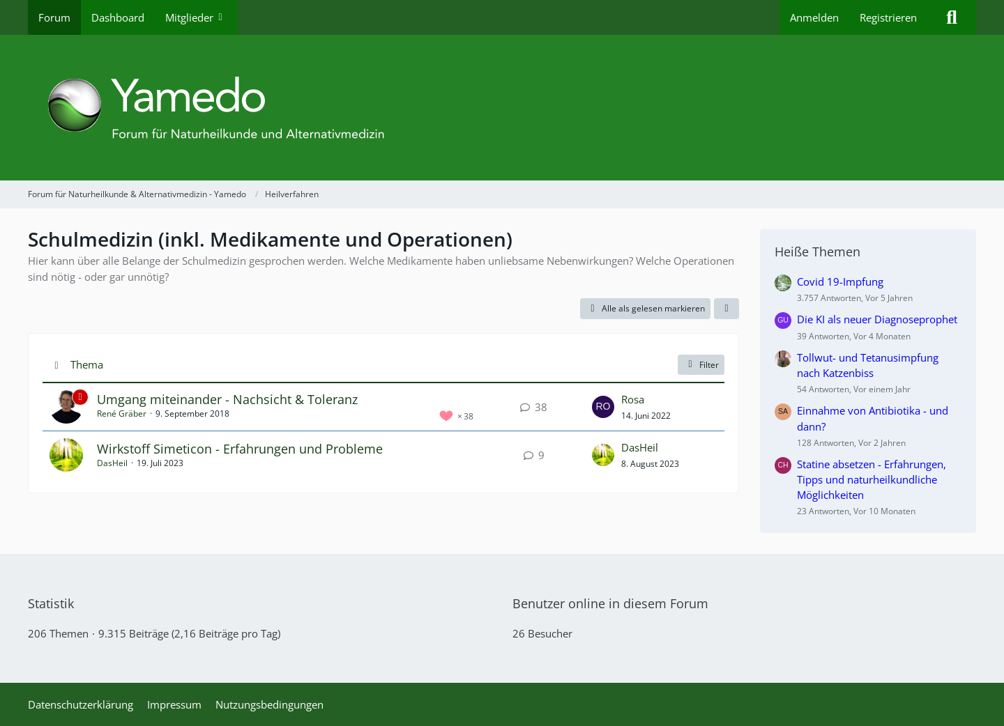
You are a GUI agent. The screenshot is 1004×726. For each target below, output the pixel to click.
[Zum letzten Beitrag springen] (603, 407)
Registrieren (888, 17)
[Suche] (951, 17)
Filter (701, 365)
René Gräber (121, 413)
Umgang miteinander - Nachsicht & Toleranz (227, 399)
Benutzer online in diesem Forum (610, 603)
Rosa (632, 399)
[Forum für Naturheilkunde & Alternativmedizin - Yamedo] (502, 108)
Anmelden (814, 17)
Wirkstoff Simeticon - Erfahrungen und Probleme (240, 448)
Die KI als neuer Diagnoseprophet (877, 319)
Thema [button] (86, 364)
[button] (726, 308)
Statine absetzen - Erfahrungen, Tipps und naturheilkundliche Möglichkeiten (871, 479)
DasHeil (112, 463)
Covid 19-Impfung (840, 281)
